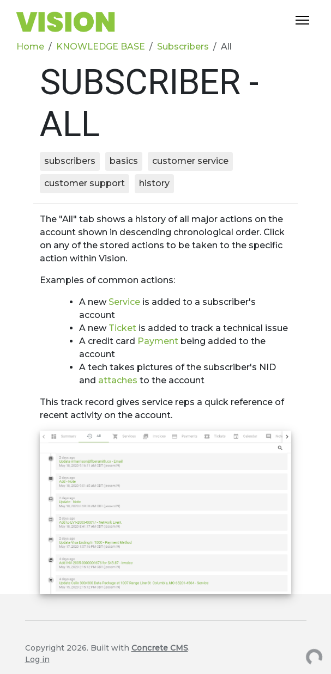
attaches (119, 380)
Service (125, 302)
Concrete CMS (159, 648)
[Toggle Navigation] (302, 20)
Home (30, 46)
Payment (158, 341)
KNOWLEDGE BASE (100, 46)
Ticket (124, 328)
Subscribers (183, 46)
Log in (37, 659)
